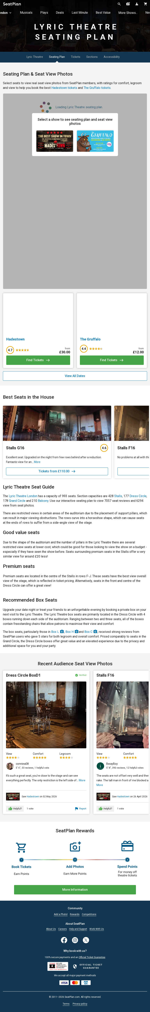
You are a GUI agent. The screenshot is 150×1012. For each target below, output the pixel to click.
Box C (90, 632)
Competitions (89, 914)
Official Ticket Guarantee (92, 957)
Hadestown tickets (64, 88)
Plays (44, 12)
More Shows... (128, 13)
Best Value (103, 12)
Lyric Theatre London (23, 496)
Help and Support (78, 929)
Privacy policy (80, 1003)
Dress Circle (137, 496)
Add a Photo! (61, 914)
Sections (98, 57)
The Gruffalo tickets (97, 88)
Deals (60, 12)
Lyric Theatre (27, 57)
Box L (57, 632)
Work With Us (96, 929)
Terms (66, 1003)
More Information (75, 889)
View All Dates (75, 376)
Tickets (77, 57)
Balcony (43, 501)
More (82, 780)
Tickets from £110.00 (57, 471)
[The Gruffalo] (112, 339)
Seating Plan (54, 57)
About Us (51, 929)
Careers (62, 929)
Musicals (26, 12)
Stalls (118, 496)
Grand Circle (17, 501)
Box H (72, 632)
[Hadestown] (38, 339)
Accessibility (123, 57)
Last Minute (80, 12)
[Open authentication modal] (136, 4)
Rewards (74, 914)
